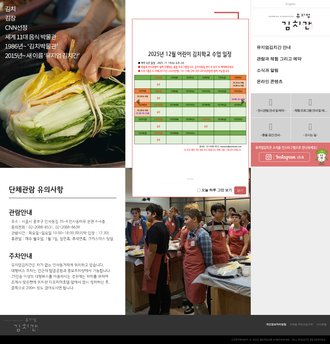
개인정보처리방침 (276, 324)
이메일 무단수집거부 (301, 324)
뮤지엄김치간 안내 (274, 47)
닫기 (240, 190)
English (290, 4)
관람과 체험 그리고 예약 (279, 59)
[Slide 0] (190, 179)
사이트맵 (321, 324)
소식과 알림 (267, 70)
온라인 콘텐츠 (270, 81)
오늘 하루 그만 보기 (214, 190)
